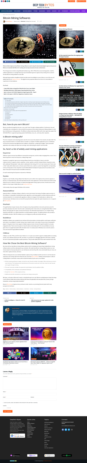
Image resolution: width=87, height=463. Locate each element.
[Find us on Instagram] (3, 1)
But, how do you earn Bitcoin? (11, 107)
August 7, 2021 (62, 167)
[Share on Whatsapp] (49, 62)
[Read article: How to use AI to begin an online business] (71, 184)
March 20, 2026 (62, 139)
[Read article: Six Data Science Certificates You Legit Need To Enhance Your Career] (71, 98)
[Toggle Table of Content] (50, 99)
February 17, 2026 (62, 79)
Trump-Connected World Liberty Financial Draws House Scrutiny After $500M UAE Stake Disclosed (28, 103)
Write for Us (81, 1)
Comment (5, 376)
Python (35, 11)
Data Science (17, 11)
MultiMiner (8, 117)
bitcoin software (20, 288)
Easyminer (8, 111)
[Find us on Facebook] (1, 1)
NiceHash (8, 115)
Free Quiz (72, 1)
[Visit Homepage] (43, 6)
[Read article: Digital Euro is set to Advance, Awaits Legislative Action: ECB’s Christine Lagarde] (16, 333)
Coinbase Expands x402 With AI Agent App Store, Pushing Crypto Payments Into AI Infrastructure (28, 101)
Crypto (48, 11)
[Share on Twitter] (23, 62)
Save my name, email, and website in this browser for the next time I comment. (21, 402)
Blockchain (42, 11)
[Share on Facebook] (9, 62)
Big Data (54, 11)
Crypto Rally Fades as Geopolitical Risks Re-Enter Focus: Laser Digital (19, 88)
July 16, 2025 (61, 196)
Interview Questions (75, 11)
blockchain (27, 288)
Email (4, 397)
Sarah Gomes (9, 21)
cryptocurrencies (16, 79)
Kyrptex (7, 113)
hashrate (12, 272)
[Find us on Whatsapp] (9, 1)
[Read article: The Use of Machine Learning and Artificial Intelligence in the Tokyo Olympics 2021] (71, 158)
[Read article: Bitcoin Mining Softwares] (71, 39)
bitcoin (7, 288)
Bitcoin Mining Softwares (65, 29)
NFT (59, 11)
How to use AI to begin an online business (70, 173)
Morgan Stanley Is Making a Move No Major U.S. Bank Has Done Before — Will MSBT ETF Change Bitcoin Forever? (70, 115)
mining (31, 288)
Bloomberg (9, 284)
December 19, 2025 (6, 344)
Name (4, 391)
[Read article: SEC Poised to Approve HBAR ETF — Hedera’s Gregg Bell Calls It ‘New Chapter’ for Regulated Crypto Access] (43, 353)
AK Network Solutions (47, 460)
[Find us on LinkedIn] (7, 1)
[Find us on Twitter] (5, 1)
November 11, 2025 (6, 364)
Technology (65, 11)
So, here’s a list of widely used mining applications (16, 110)
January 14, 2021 (17, 21)
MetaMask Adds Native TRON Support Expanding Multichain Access (19, 90)
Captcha (4, 405)
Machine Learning (27, 11)
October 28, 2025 (34, 364)
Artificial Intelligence (6, 11)
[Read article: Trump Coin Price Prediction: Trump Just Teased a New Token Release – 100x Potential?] (43, 333)
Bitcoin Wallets (35, 256)
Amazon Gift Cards (27, 184)
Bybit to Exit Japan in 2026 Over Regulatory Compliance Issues (18, 94)
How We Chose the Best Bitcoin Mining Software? (16, 120)
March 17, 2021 (62, 107)
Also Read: (9, 100)
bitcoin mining (12, 288)
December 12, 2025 (34, 344)
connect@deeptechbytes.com (68, 425)
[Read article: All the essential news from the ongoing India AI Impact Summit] (71, 67)
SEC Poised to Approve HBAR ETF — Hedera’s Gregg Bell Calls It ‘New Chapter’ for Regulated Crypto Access (43, 362)
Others (83, 11)
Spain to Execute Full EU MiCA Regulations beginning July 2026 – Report (20, 92)
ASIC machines (7, 200)
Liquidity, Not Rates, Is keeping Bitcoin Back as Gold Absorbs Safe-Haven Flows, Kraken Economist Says (29, 104)
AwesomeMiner (9, 114)
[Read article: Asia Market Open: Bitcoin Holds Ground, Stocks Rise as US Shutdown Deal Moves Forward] (16, 353)
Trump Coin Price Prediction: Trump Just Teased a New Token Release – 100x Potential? (43, 342)
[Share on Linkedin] (36, 62)
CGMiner (8, 118)
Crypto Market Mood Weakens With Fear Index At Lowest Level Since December (24, 106)
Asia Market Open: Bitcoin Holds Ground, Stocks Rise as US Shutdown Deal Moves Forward (15, 362)
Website (32, 397)
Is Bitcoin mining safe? (9, 109)
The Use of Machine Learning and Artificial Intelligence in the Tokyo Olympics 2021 (70, 146)
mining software (37, 288)
